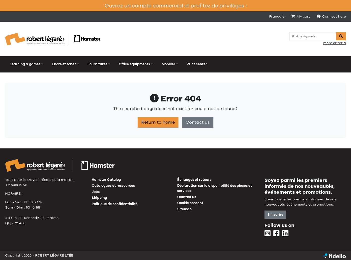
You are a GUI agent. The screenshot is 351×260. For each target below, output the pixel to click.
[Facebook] (276, 233)
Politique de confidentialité (115, 204)
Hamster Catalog (106, 180)
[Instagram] (267, 233)
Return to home (158, 122)
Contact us (198, 122)
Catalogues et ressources (113, 186)
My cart (300, 16)
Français (276, 16)
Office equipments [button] (134, 64)
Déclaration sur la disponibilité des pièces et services (214, 188)
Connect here (331, 16)
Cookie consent (190, 203)
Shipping (99, 198)
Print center (197, 64)
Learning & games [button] (25, 64)
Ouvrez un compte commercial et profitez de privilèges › (176, 5)
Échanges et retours (194, 180)
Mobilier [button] (168, 64)
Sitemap (184, 209)
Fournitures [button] (97, 64)
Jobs (96, 192)
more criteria (334, 43)
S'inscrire (275, 214)
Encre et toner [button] (64, 64)
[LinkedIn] (285, 233)
